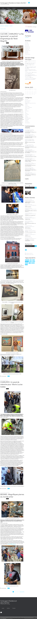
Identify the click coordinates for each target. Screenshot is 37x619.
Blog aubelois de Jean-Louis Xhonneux (30, 79)
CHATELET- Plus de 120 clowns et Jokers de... (30, 231)
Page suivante (22, 591)
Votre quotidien (27, 122)
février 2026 (27, 44)
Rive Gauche (27, 114)
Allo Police (26, 99)
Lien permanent (3, 376)
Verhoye (26, 130)
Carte (27, 179)
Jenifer (26, 145)
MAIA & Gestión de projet (30, 61)
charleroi (26, 261)
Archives (8, 8)
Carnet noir (26, 73)
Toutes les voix (27, 77)
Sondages (26, 116)
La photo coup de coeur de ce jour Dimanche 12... (30, 70)
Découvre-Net (27, 108)
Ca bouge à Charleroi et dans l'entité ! (13, 3)
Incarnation (35, 72)
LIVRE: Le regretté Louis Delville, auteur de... (30, 169)
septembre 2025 (27, 50)
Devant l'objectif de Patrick (30, 71)
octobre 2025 (27, 49)
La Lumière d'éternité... (28, 72)
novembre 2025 (27, 48)
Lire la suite (26, 37)
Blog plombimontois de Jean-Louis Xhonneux (31, 76)
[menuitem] (2, 8)
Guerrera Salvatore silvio (28, 163)
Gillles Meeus (27, 135)
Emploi (26, 109)
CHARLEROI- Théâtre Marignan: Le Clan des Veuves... (30, 218)
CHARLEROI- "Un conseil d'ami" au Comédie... (30, 235)
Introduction (27, 60)
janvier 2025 (2, 25)
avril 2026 (26, 42)
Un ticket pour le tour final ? (29, 78)
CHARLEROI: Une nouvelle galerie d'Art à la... (29, 131)
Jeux (25, 112)
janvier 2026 (27, 45)
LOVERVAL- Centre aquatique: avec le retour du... (29, 146)
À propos (13, 8)
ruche (26, 264)
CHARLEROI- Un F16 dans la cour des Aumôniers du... (30, 209)
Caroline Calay (27, 150)
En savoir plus (4, 618)
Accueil (3, 8)
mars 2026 (26, 43)
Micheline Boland (27, 168)
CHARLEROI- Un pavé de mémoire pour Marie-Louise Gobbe (11, 384)
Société (26, 115)
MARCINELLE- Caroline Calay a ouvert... (30, 150)
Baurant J (26, 173)
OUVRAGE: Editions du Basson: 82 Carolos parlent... (29, 141)
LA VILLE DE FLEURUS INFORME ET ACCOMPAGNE (30, 173)
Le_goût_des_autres (31, 63)
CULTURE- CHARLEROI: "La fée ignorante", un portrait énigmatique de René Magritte (12, 37)
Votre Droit (26, 121)
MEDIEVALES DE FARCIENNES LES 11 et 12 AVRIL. (30, 239)
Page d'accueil (7, 25)
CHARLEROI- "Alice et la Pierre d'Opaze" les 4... (29, 227)
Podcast (26, 113)
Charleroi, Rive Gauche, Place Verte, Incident (30, 103)
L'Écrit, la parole (27, 64)
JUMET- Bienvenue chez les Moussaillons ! (29, 222)
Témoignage (27, 119)
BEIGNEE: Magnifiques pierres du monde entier (12, 495)
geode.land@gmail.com (12, 544)
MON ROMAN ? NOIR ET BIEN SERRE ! (30, 68)
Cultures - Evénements (28, 107)
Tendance (26, 120)
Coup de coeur (27, 106)
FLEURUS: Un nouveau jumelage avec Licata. (30, 205)
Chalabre (31, 73)
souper (34, 261)
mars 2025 (11, 25)
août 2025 (26, 51)
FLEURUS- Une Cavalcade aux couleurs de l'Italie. (29, 201)
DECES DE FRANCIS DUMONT (30, 164)
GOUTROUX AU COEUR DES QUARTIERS (30, 135)
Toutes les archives (27, 54)
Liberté (32, 77)
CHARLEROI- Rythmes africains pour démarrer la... (30, 214)
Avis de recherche (27, 100)
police (30, 261)
